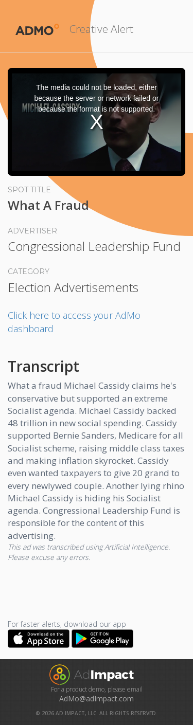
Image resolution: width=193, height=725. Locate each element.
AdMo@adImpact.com (96, 698)
